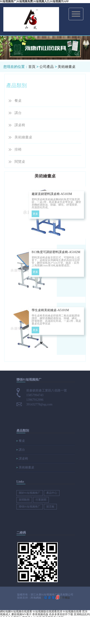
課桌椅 (19, 125)
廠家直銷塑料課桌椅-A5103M (52, 194)
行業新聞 (41, 499)
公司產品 (46, 67)
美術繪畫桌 (67, 67)
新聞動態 (24, 499)
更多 (35, 213)
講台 (18, 113)
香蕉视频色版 (40, 614)
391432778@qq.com (39, 404)
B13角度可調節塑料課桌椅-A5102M (56, 252)
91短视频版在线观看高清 (47, 611)
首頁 (31, 67)
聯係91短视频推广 (29, 506)
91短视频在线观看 (21, 611)
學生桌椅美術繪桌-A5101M (50, 310)
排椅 (18, 149)
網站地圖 (5, 611)
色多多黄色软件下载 (61, 614)
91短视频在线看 (72, 611)
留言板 (50, 506)
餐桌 (18, 100)
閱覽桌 (19, 161)
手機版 (66, 597)
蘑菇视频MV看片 (21, 614)
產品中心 (51, 492)
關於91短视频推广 (29, 492)
